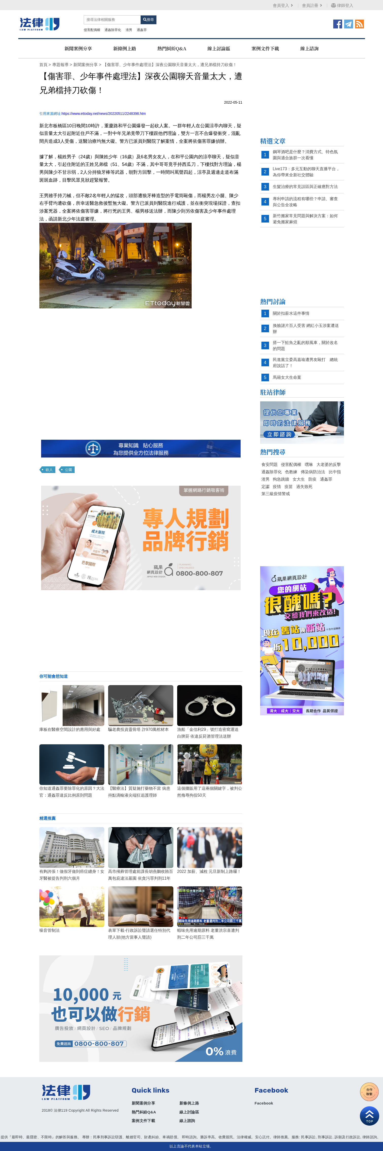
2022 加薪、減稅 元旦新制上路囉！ (209, 871)
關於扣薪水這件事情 (291, 313)
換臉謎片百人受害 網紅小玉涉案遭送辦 (306, 328)
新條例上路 (124, 48)
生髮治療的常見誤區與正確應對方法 (305, 186)
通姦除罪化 (113, 30)
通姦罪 (142, 30)
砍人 (49, 470)
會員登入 (283, 5)
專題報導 (60, 64)
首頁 (43, 64)
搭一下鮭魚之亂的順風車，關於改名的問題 (305, 345)
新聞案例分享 (78, 48)
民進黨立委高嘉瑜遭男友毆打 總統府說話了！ (305, 362)
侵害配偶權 (92, 30)
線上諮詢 (309, 48)
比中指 (335, 472)
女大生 (299, 479)
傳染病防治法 (313, 472)
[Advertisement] (140, 630)
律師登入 (342, 5)
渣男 (129, 30)
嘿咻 (309, 464)
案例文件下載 (265, 48)
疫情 (277, 486)
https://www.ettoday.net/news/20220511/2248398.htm (103, 114)
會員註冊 (312, 5)
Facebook (264, 1103)
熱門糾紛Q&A (171, 48)
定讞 (265, 486)
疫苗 (289, 486)
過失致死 (304, 486)
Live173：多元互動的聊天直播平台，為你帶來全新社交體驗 (306, 172)
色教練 (291, 472)
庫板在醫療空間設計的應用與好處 (69, 729)
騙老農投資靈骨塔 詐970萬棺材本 (138, 729)
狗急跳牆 (281, 479)
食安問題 (269, 464)
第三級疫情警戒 (275, 494)
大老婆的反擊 (329, 464)
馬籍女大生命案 (287, 377)
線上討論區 (218, 48)
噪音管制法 (49, 930)
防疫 (312, 479)
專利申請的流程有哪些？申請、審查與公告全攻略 (305, 202)
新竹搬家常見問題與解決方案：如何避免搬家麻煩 (305, 219)
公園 (68, 470)
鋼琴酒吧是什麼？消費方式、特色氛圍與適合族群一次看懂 (305, 155)
